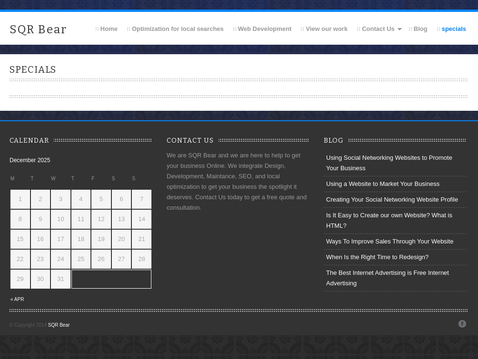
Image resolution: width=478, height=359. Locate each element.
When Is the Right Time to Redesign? (377, 257)
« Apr (17, 299)
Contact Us (378, 29)
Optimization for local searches (178, 29)
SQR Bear (38, 29)
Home (109, 29)
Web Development (264, 29)
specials (454, 29)
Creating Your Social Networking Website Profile (392, 199)
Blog (421, 29)
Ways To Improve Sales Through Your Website (390, 241)
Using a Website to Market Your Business (382, 183)
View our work (327, 29)
